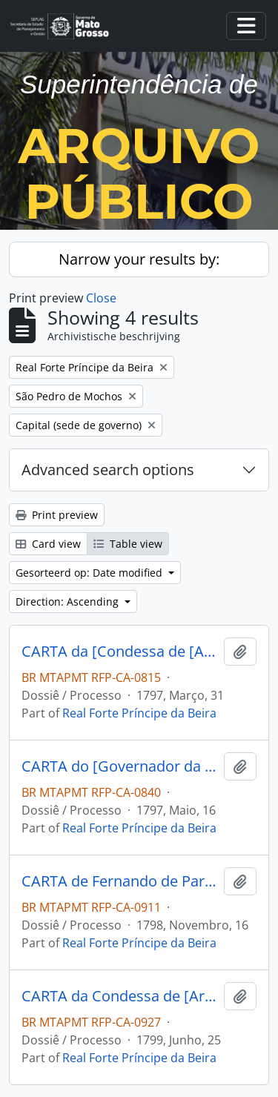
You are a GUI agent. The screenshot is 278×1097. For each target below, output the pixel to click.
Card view (48, 544)
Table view (127, 544)
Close (101, 298)
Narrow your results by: (139, 259)
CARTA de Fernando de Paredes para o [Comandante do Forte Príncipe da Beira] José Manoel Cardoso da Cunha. (119, 881)
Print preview (57, 515)
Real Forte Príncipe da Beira (139, 713)
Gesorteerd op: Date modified (90, 573)
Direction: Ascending (69, 601)
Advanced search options (107, 470)
